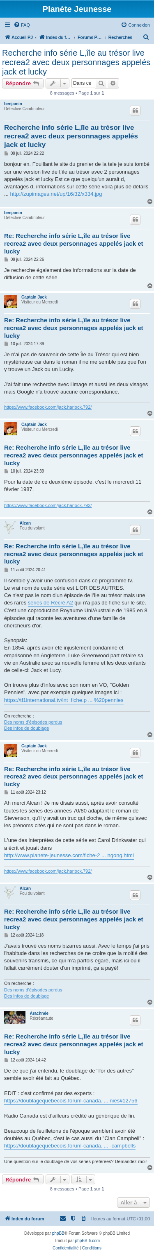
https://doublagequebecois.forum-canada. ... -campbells (70, 1146)
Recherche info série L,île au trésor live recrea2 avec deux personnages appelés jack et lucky (76, 62)
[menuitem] (22, 25)
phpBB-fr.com (87, 1240)
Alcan (25, 523)
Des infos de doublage (26, 728)
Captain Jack (34, 297)
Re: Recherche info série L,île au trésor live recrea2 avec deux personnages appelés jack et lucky (73, 243)
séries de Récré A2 (50, 603)
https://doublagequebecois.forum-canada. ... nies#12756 (71, 1101)
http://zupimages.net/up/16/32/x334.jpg (56, 194)
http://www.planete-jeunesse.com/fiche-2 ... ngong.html (69, 855)
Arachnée (39, 1013)
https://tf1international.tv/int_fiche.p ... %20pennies (64, 700)
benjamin (13, 104)
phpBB (58, 1233)
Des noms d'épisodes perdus (33, 722)
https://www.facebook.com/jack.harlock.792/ (48, 407)
